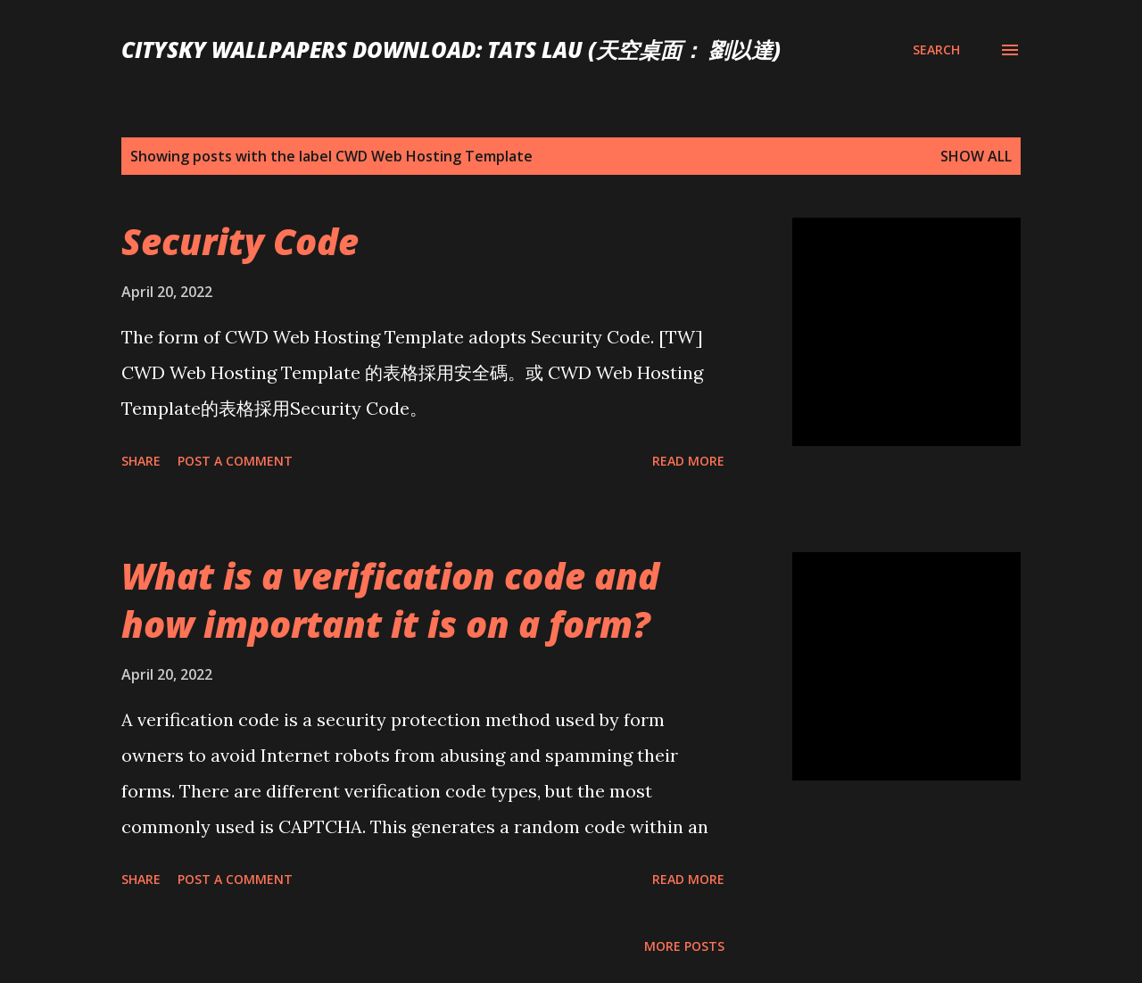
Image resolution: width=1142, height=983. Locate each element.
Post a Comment (235, 460)
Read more (688, 460)
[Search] (936, 50)
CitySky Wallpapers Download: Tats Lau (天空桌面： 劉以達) (451, 49)
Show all (976, 156)
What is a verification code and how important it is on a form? (390, 599)
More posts (684, 946)
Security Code (240, 241)
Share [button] (141, 460)
